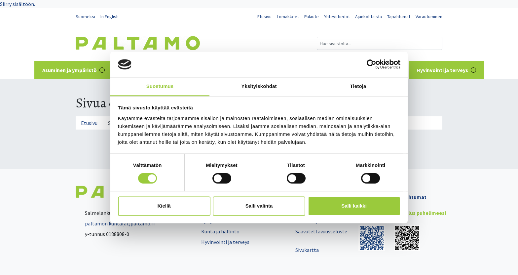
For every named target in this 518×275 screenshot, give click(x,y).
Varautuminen (429, 17)
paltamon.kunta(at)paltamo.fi (115, 223)
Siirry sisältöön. (17, 4)
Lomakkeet (288, 17)
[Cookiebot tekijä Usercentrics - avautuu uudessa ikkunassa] (371, 64)
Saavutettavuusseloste (321, 231)
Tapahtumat (398, 17)
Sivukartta (307, 250)
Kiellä (163, 206)
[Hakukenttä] (379, 43)
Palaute (311, 17)
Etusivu (264, 17)
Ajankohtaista (368, 17)
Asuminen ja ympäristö (73, 70)
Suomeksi (85, 17)
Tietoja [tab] (358, 86)
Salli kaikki (354, 206)
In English (109, 17)
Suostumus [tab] (160, 86)
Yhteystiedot (337, 17)
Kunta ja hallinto (220, 231)
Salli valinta (259, 206)
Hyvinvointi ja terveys (446, 70)
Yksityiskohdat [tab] (259, 86)
